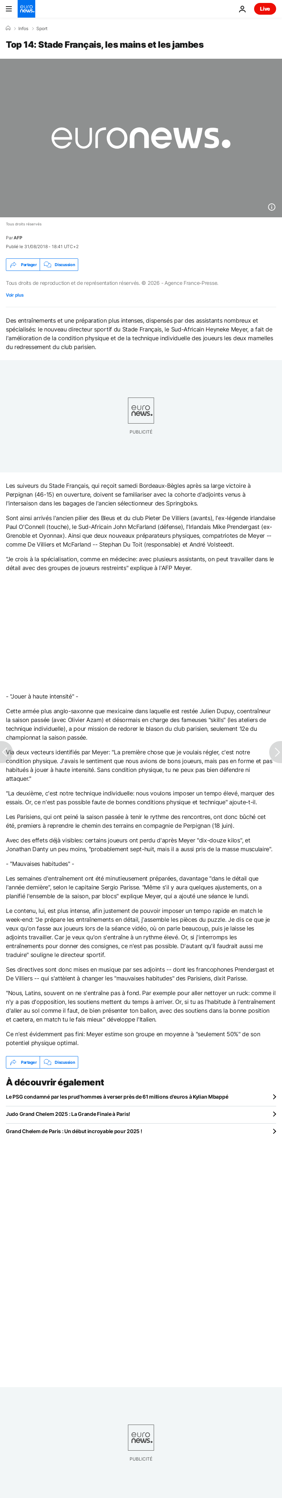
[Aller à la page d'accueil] (26, 9)
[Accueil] (8, 28)
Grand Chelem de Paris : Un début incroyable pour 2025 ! (74, 1131)
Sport (41, 28)
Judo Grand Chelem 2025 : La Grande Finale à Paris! (68, 1114)
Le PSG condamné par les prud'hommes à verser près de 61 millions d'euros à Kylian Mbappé (117, 1096)
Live (265, 9)
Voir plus (15, 295)
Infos (23, 28)
